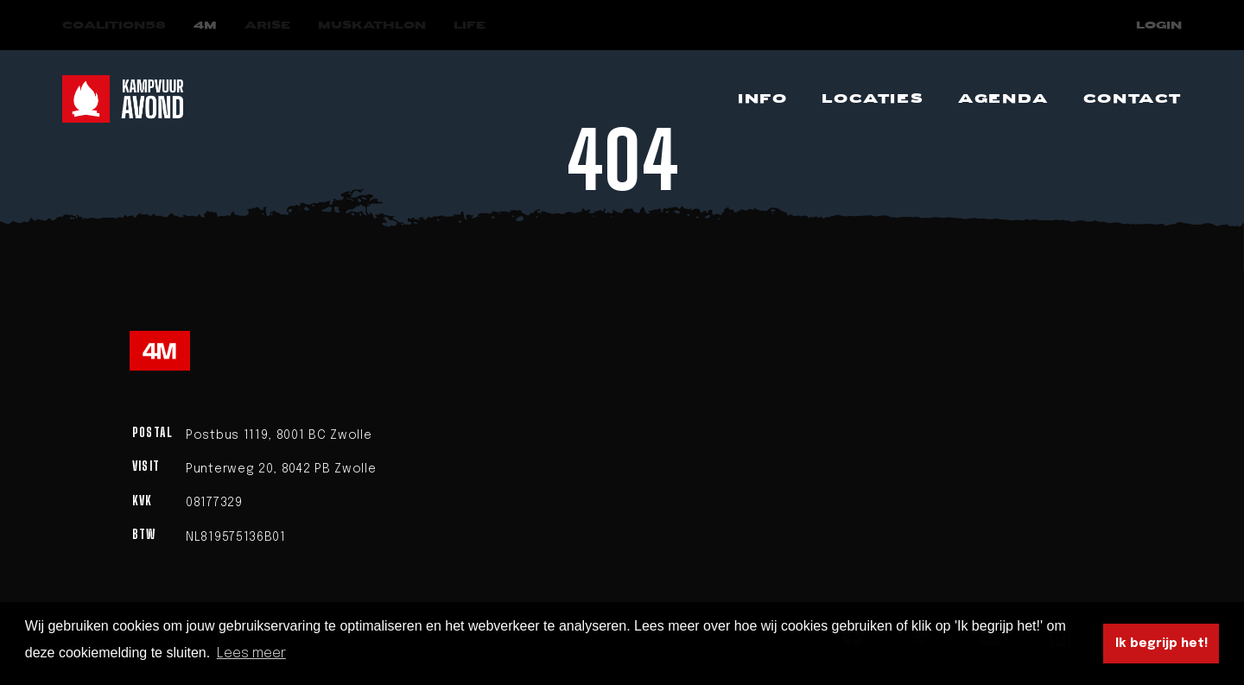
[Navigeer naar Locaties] (872, 99)
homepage (749, 256)
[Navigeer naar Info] (762, 99)
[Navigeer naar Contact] (1132, 99)
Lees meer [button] (251, 653)
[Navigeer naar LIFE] (470, 25)
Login (1159, 25)
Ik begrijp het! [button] (1161, 643)
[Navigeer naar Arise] (267, 25)
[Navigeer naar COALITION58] (114, 25)
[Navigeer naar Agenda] (1003, 99)
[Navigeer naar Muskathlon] (372, 25)
